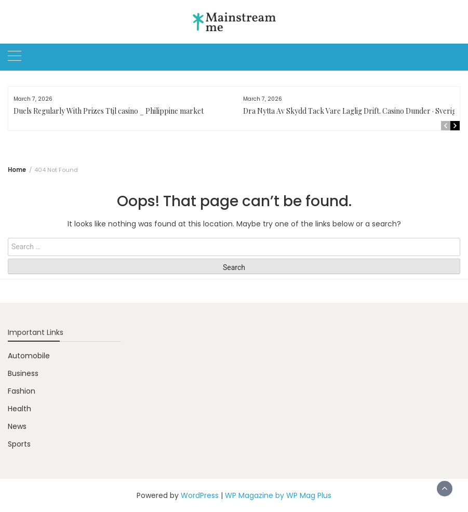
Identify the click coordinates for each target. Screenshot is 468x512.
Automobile (29, 356)
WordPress (200, 495)
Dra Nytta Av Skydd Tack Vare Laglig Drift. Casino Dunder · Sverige (351, 111)
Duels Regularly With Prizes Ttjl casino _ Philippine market (109, 111)
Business (23, 373)
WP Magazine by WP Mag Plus (278, 495)
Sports (19, 444)
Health (19, 408)
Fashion (21, 391)
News (17, 426)
